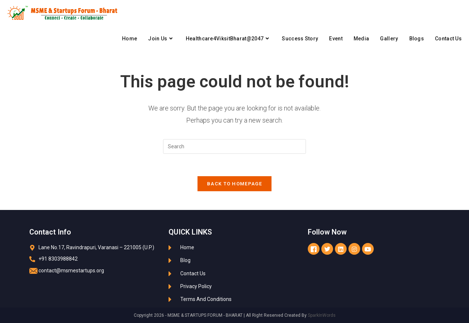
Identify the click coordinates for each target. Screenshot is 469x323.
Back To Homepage (234, 183)
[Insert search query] (234, 146)
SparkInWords (322, 315)
